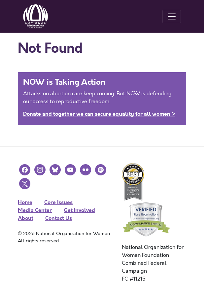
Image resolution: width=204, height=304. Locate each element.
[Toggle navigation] (171, 16)
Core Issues (58, 202)
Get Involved (79, 210)
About (25, 218)
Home (25, 202)
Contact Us (58, 218)
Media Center (35, 210)
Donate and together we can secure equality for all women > (99, 114)
